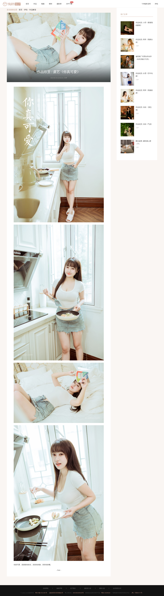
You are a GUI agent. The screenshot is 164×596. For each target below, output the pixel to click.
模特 (50, 4)
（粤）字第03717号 (136, 593)
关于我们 (73, 588)
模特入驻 (102, 588)
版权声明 (59, 588)
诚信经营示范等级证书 (56, 593)
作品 (35, 4)
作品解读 (32, 10)
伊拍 (156, 4)
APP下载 (69, 3)
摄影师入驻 (87, 588)
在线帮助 (45, 588)
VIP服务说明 (146, 4)
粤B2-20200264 (105, 593)
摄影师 (59, 4)
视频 (42, 4)
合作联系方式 (117, 588)
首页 (27, 4)
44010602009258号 (78, 593)
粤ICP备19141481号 (41, 593)
